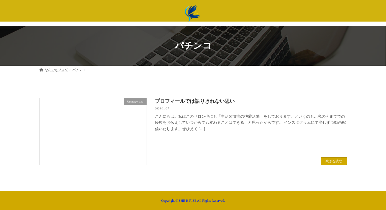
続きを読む (334, 161)
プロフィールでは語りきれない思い (195, 101)
